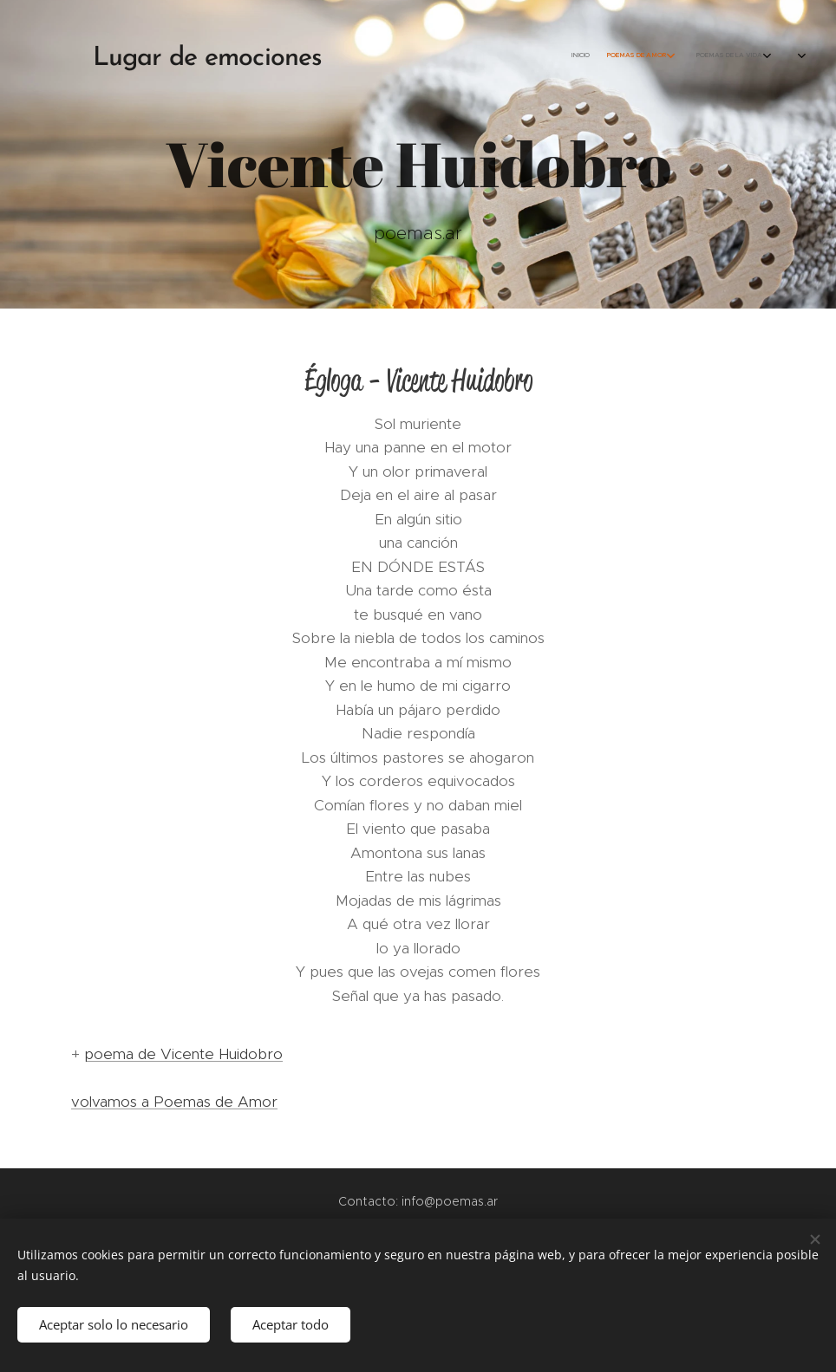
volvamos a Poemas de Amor (174, 1101)
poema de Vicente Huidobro (183, 1053)
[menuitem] (621, 56)
